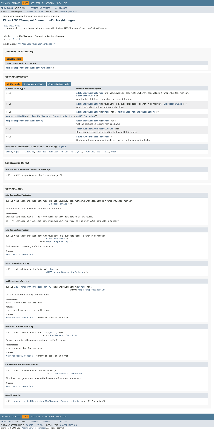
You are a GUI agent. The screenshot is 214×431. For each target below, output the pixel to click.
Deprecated (48, 3)
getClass (41, 152)
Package (16, 3)
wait (99, 152)
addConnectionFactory (88, 104)
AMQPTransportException (59, 241)
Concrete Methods (58, 84)
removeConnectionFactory (90, 129)
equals (18, 152)
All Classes (61, 8)
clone (9, 152)
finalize (29, 152)
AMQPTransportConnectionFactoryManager (29, 68)
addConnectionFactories (89, 93)
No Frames (45, 8)
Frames (34, 8)
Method (39, 12)
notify (64, 152)
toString (89, 152)
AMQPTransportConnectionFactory (136, 112)
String (106, 112)
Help (65, 3)
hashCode (53, 152)
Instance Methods (34, 84)
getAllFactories (85, 116)
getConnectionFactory (88, 121)
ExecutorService (85, 96)
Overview (5, 3)
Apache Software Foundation (34, 428)
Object (16, 39)
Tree (38, 3)
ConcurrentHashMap (16, 116)
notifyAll (76, 152)
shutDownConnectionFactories (93, 137)
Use (32, 3)
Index (58, 3)
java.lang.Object (11, 26)
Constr (29, 12)
